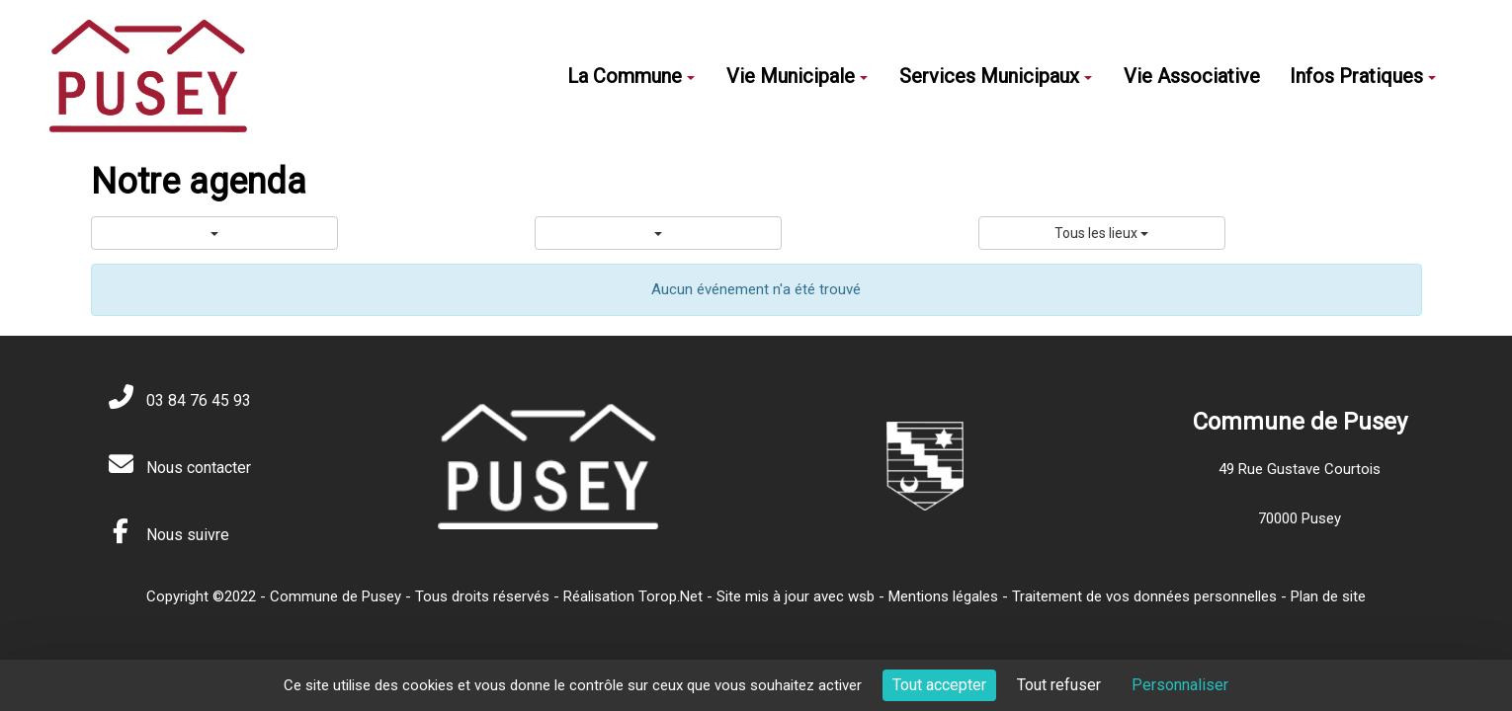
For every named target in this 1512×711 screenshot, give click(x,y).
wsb (861, 596)
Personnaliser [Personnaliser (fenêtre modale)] (1180, 684)
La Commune (631, 76)
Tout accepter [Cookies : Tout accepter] (939, 684)
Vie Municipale (797, 76)
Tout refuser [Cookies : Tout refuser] (1059, 684)
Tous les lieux (1101, 233)
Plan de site (1328, 596)
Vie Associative (1192, 76)
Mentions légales (943, 596)
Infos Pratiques (1363, 76)
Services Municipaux (995, 76)
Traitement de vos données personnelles (1144, 596)
